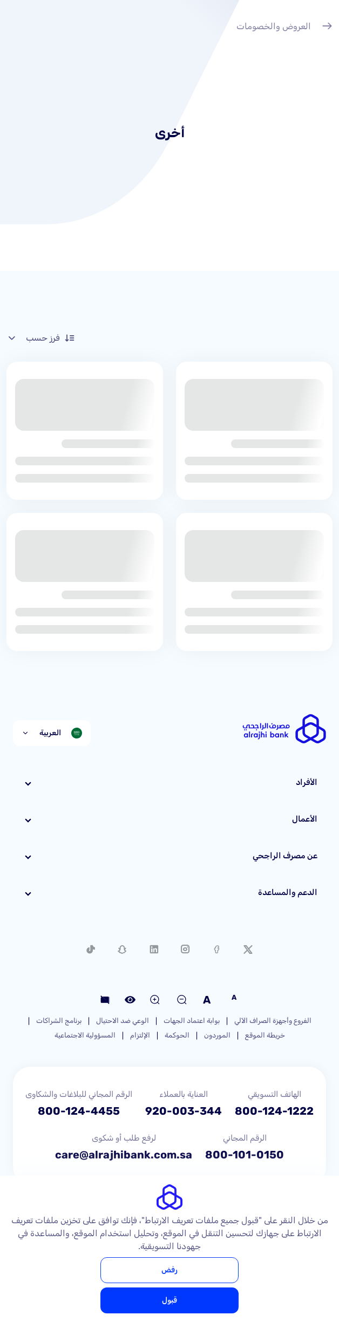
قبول (169, 1300)
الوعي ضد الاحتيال (122, 1020)
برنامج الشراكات (59, 1020)
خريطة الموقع (265, 1035)
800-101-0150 (244, 1154)
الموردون (217, 1035)
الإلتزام (140, 1035)
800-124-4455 (79, 1110)
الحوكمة (177, 1035)
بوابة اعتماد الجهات (192, 1020)
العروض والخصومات (284, 28)
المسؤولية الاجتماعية (85, 1035)
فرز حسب (40, 338)
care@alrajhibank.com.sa (123, 1154)
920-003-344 (183, 1110)
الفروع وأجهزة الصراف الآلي (272, 1020)
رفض (169, 1269)
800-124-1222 (274, 1110)
